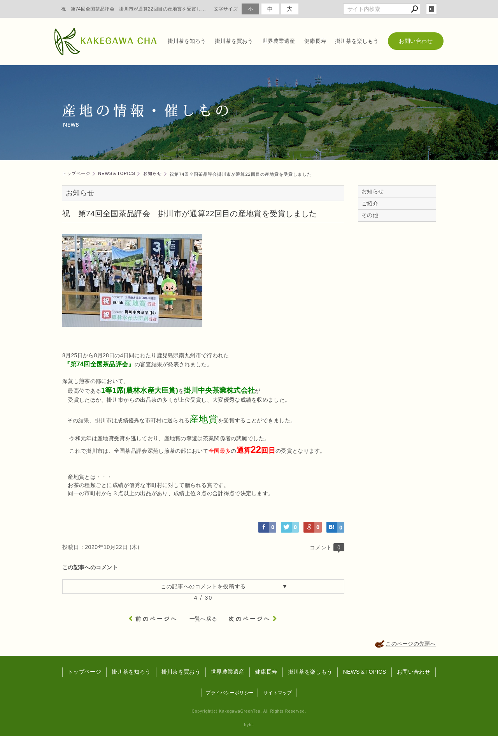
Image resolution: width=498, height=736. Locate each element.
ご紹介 (369, 203)
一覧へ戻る (203, 619)
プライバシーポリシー (230, 692)
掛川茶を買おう (234, 41)
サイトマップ (277, 692)
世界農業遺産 (278, 41)
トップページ (84, 672)
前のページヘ (156, 619)
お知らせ (372, 191)
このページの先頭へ (411, 644)
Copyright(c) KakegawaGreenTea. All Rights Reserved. (249, 711)
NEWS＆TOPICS (364, 672)
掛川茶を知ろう (187, 41)
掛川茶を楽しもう (357, 41)
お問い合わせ (416, 41)
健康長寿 (315, 41)
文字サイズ (226, 8)
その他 (372, 215)
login (431, 9)
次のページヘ (249, 619)
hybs (249, 725)
